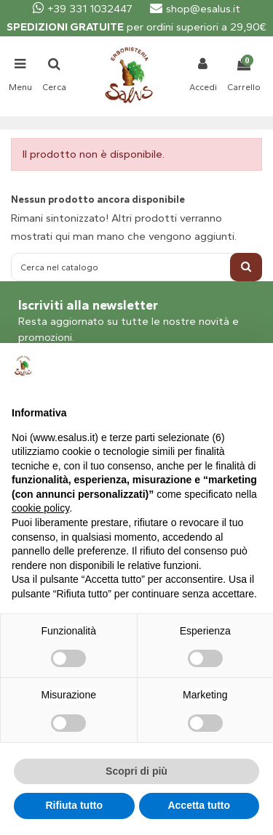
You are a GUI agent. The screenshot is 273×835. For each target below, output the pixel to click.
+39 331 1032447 (82, 8)
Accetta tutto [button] (198, 805)
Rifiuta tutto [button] (74, 805)
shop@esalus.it (195, 8)
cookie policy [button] (40, 508)
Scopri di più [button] (136, 771)
